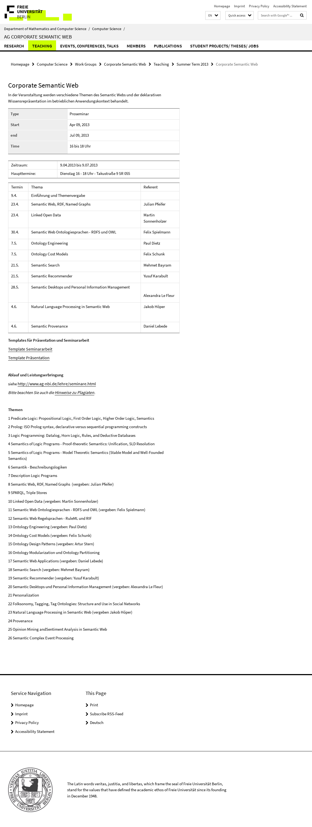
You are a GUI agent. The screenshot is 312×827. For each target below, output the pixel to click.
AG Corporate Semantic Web (38, 36)
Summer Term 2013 (192, 63)
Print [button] (94, 703)
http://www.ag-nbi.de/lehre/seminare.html (54, 382)
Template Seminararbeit (28, 348)
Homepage (222, 6)
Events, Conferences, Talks (89, 46)
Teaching (42, 46)
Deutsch (96, 721)
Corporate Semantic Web (125, 63)
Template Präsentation (27, 357)
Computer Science (108, 29)
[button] (212, 15)
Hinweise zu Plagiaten (73, 391)
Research (14, 46)
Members (136, 46)
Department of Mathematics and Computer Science (47, 29)
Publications (168, 46)
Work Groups (85, 63)
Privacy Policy (259, 6)
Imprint (239, 6)
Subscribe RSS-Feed (106, 712)
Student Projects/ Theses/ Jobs (224, 46)
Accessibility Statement (290, 6)
